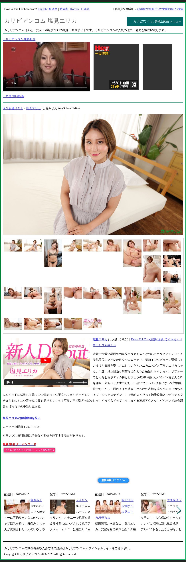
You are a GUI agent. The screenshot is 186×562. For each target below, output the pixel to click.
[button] (179, 510)
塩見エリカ (33, 108)
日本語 (85, 9)
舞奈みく (36, 500)
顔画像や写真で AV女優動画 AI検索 (160, 9)
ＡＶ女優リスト (13, 108)
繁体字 (53, 9)
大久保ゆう (174, 500)
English (42, 9)
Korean (74, 9)
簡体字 (63, 9)
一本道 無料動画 (13, 96)
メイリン (82, 500)
